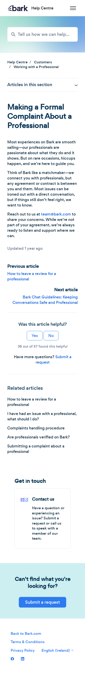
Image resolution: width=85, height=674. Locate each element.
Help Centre (17, 62)
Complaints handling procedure (36, 428)
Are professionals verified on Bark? (38, 437)
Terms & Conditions (28, 641)
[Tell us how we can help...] (42, 34)
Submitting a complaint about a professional (35, 448)
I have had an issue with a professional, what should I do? (41, 416)
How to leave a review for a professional (31, 402)
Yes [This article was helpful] (35, 335)
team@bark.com (56, 214)
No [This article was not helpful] (51, 335)
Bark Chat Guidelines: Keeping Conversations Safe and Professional (45, 299)
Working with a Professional (36, 66)
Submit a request (42, 602)
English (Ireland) (57, 650)
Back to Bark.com (26, 633)
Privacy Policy (23, 650)
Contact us (43, 499)
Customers (43, 62)
